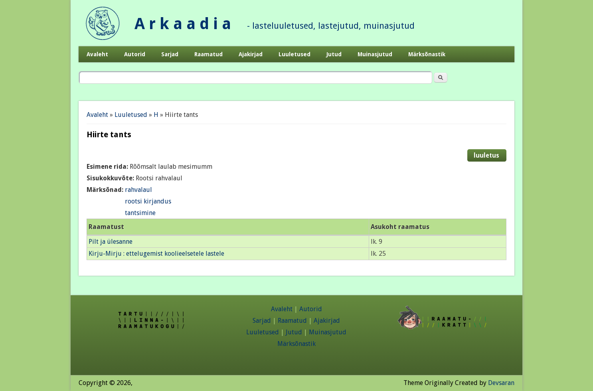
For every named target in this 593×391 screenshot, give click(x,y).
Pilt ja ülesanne (110, 241)
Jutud (334, 54)
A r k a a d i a (182, 23)
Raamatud (208, 54)
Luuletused (294, 54)
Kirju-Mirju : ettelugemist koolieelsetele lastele (156, 253)
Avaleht (97, 54)
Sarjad (169, 54)
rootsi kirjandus (148, 201)
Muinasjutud (375, 54)
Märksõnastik (426, 54)
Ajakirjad (251, 54)
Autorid (134, 54)
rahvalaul (138, 190)
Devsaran (501, 383)
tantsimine (140, 213)
